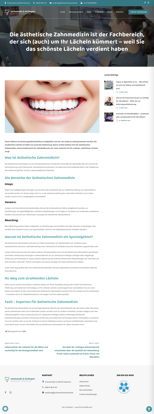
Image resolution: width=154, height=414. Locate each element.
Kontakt (120, 12)
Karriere (99, 12)
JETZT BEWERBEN (90, 3)
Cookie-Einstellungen (88, 394)
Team (89, 12)
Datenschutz (84, 385)
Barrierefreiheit (85, 390)
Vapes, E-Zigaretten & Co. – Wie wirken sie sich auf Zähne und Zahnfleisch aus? (132, 85)
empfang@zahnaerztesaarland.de (65, 3)
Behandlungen (76, 12)
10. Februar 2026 (124, 121)
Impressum (84, 381)
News (109, 12)
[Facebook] (7, 391)
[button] (5, 408)
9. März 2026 (123, 108)
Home (62, 12)
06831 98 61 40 (41, 3)
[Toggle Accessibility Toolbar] (149, 409)
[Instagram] (12, 391)
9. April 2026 (123, 92)
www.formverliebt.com (83, 407)
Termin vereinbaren (139, 12)
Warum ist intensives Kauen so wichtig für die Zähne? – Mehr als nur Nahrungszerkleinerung (132, 101)
